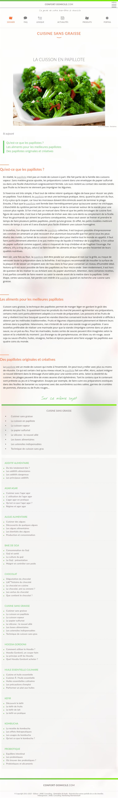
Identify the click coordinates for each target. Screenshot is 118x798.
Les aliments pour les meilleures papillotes (33, 147)
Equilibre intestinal (15, 753)
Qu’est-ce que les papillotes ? (24, 143)
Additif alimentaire (17, 463)
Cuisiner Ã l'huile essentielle (20, 677)
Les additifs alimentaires (18, 471)
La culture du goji (14, 557)
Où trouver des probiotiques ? (21, 760)
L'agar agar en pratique (17, 499)
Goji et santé (12, 553)
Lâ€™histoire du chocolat (18, 582)
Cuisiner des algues (15, 521)
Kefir (8, 698)
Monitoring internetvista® (71, 795)
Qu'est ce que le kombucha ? (20, 738)
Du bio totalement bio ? (18, 467)
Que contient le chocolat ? (19, 595)
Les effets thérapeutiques (19, 731)
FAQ (25, 19)
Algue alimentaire (16, 516)
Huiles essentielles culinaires (20, 681)
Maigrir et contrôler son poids (21, 563)
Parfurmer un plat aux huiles (20, 687)
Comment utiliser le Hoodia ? (20, 649)
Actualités (62, 19)
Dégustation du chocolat (18, 579)
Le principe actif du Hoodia (19, 656)
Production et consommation (20, 535)
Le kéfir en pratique (16, 713)
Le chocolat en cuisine (17, 585)
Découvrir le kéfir (15, 703)
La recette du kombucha (18, 728)
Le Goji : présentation (17, 560)
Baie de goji (12, 545)
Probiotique (12, 748)
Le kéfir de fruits (14, 706)
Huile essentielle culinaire (21, 669)
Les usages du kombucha (18, 735)
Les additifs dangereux (17, 474)
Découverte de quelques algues (22, 525)
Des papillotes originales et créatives (29, 151)
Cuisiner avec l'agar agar (18, 493)
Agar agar (11, 488)
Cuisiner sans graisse (22, 416)
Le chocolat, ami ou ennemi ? (20, 588)
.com (59, 4)
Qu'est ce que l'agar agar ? (19, 503)
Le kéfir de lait (13, 709)
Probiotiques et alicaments (19, 763)
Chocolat (11, 574)
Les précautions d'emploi (18, 684)
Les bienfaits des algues (18, 531)
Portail (107, 19)
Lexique (40, 19)
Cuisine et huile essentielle (19, 674)
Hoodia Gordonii (15, 644)
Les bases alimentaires (22, 439)
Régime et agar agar (16, 506)
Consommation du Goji (17, 550)
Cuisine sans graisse (17, 605)
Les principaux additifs (17, 477)
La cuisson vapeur (20, 425)
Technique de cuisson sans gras (27, 448)
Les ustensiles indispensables (26, 444)
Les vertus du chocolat (17, 592)
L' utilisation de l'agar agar (19, 496)
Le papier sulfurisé (20, 430)
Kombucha (11, 723)
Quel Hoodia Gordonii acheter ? (22, 659)
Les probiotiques (14, 757)
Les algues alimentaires (17, 528)
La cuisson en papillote (23, 420)
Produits (87, 19)
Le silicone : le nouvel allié (24, 434)
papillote (21, 176)
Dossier (11, 19)
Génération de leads (60, 794)
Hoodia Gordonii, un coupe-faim (22, 652)
